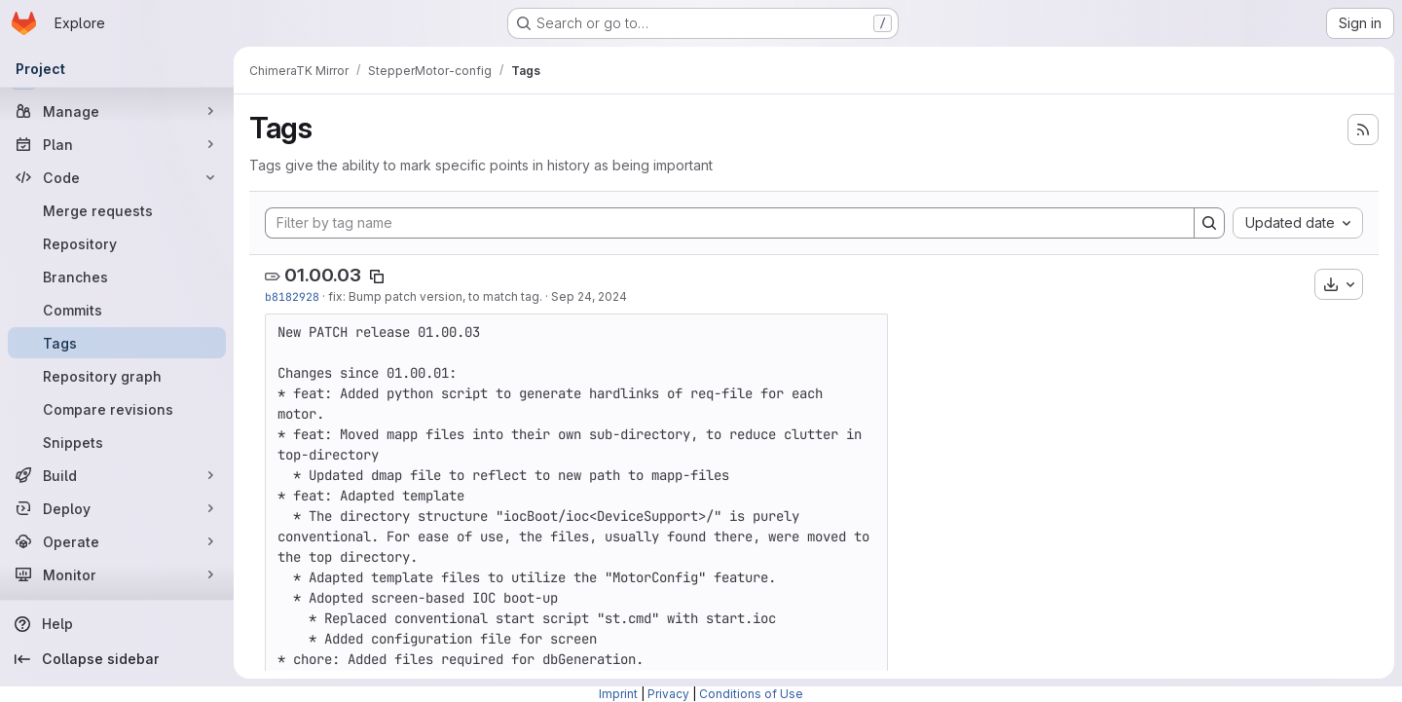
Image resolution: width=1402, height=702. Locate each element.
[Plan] (117, 144)
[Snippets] (117, 442)
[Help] (117, 624)
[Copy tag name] (376, 276)
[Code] (117, 177)
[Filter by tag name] (730, 223)
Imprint (618, 693)
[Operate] (117, 541)
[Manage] (117, 111)
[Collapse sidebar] (117, 659)
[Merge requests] (117, 210)
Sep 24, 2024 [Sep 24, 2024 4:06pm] (589, 296)
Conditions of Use (751, 693)
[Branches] (117, 276)
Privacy (668, 693)
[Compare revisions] (117, 409)
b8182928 (292, 296)
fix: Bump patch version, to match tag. (435, 296)
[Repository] (117, 243)
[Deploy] (117, 508)
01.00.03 (322, 275)
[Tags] (117, 342)
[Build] (117, 475)
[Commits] (117, 309)
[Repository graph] (117, 375)
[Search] (1209, 223)
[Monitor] (117, 574)
